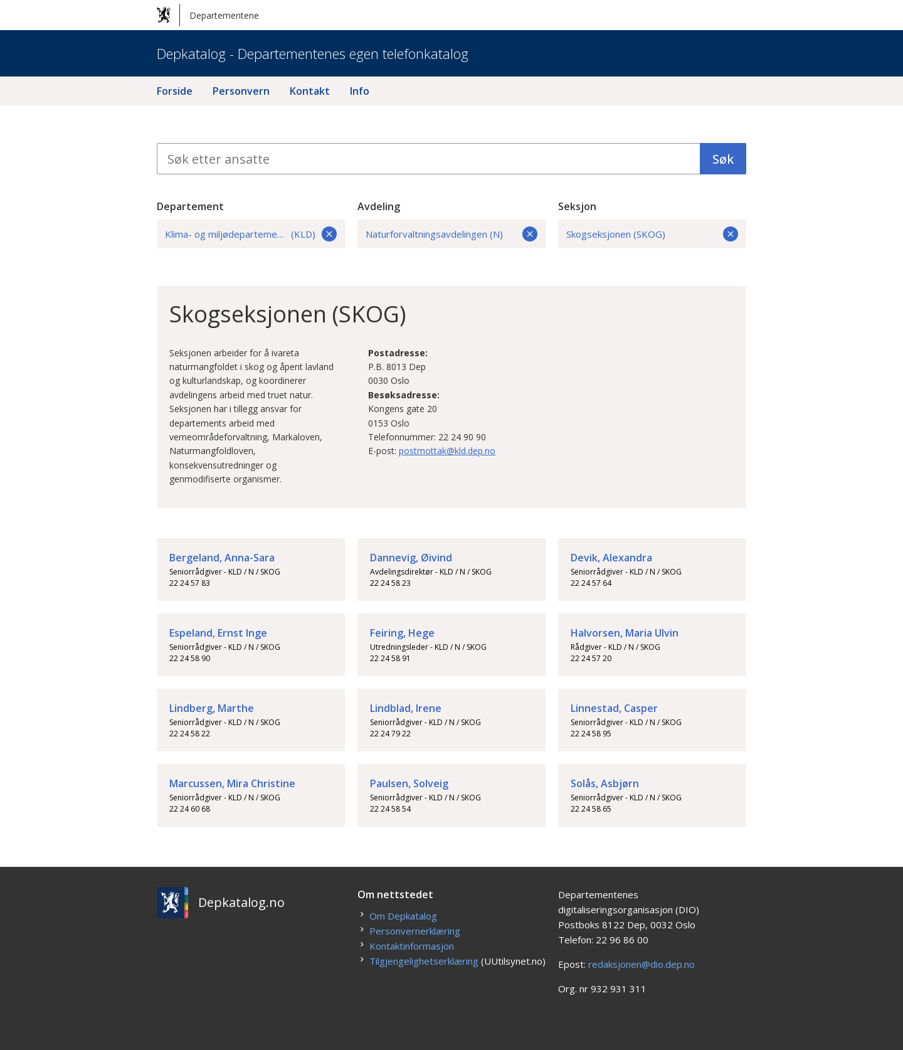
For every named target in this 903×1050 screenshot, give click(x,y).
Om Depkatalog (403, 915)
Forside (175, 91)
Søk (723, 159)
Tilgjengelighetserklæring (423, 961)
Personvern (241, 91)
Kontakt (310, 91)
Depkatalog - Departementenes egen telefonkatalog (312, 53)
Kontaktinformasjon (411, 946)
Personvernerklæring (414, 931)
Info (359, 91)
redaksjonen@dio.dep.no (641, 964)
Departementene (208, 15)
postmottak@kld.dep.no (447, 451)
